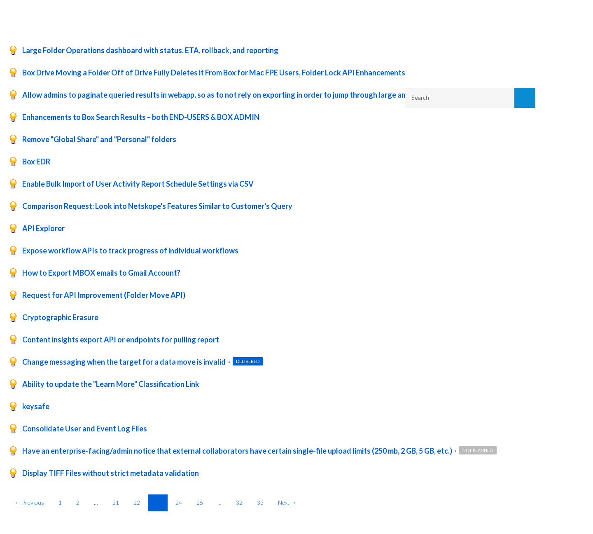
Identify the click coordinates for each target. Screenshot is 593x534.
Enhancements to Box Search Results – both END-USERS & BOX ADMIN (140, 117)
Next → (287, 502)
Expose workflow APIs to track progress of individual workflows (130, 250)
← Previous (29, 502)
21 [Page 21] (115, 502)
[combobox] (454, 97)
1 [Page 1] (60, 502)
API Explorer (43, 228)
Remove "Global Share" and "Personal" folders (99, 139)
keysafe (35, 406)
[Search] (525, 97)
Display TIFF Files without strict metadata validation (110, 473)
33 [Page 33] (260, 502)
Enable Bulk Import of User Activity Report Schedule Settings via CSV (138, 183)
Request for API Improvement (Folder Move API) (103, 295)
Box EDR (36, 161)
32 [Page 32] (239, 502)
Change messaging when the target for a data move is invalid (124, 361)
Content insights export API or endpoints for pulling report (120, 339)
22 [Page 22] (136, 502)
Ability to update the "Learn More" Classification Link (110, 384)
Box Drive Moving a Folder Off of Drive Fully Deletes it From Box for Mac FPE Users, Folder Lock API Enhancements (213, 72)
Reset (504, 168)
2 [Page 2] (77, 502)
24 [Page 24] (178, 502)
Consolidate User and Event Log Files (84, 428)
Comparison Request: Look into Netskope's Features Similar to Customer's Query (157, 206)
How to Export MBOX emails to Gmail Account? (101, 272)
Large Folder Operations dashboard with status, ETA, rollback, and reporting (150, 50)
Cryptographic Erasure (60, 317)
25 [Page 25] (199, 502)
